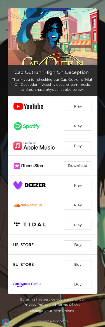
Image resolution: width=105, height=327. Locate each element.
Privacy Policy (36, 304)
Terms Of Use (69, 304)
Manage (36, 311)
